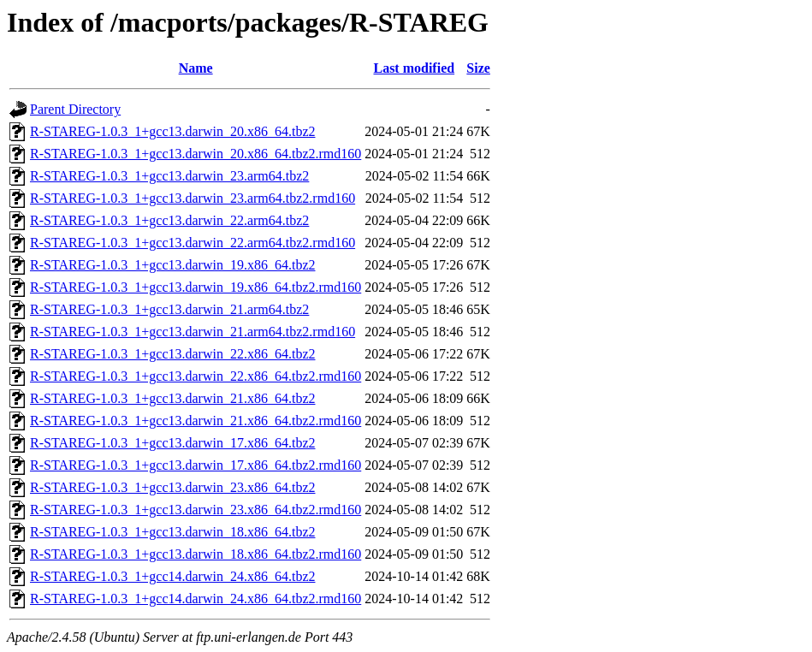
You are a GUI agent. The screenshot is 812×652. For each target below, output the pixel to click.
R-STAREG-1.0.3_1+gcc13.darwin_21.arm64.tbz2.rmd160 (192, 331)
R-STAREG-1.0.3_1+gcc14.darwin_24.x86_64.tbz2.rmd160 (195, 598)
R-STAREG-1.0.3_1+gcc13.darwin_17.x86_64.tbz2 (172, 443)
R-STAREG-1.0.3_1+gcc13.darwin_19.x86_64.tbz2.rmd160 (195, 287)
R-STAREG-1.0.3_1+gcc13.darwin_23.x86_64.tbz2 (172, 487)
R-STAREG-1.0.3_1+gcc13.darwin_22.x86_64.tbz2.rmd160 (195, 376)
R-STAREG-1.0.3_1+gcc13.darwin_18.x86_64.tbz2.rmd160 (195, 554)
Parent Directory (75, 109)
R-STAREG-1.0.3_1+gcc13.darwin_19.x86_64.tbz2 (172, 265)
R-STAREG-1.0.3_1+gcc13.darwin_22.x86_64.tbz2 (172, 354)
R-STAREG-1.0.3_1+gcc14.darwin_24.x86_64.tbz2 (172, 576)
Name (196, 68)
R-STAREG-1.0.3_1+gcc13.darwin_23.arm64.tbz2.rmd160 (192, 198)
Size (478, 68)
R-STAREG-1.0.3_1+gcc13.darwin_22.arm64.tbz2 (169, 220)
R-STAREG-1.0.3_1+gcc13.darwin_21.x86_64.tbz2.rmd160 (195, 420)
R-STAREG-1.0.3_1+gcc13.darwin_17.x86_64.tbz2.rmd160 (195, 465)
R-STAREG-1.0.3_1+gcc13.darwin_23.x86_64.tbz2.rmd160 (195, 509)
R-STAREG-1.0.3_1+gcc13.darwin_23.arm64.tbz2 (169, 176)
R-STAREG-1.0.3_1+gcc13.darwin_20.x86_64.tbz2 (172, 131)
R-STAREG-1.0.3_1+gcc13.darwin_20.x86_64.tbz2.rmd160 (195, 153)
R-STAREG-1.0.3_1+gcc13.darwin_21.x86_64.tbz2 (172, 398)
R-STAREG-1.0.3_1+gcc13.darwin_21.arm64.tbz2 (169, 309)
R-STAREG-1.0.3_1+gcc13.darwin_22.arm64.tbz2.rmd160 (192, 242)
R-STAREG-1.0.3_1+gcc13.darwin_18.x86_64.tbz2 (172, 532)
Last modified (413, 68)
